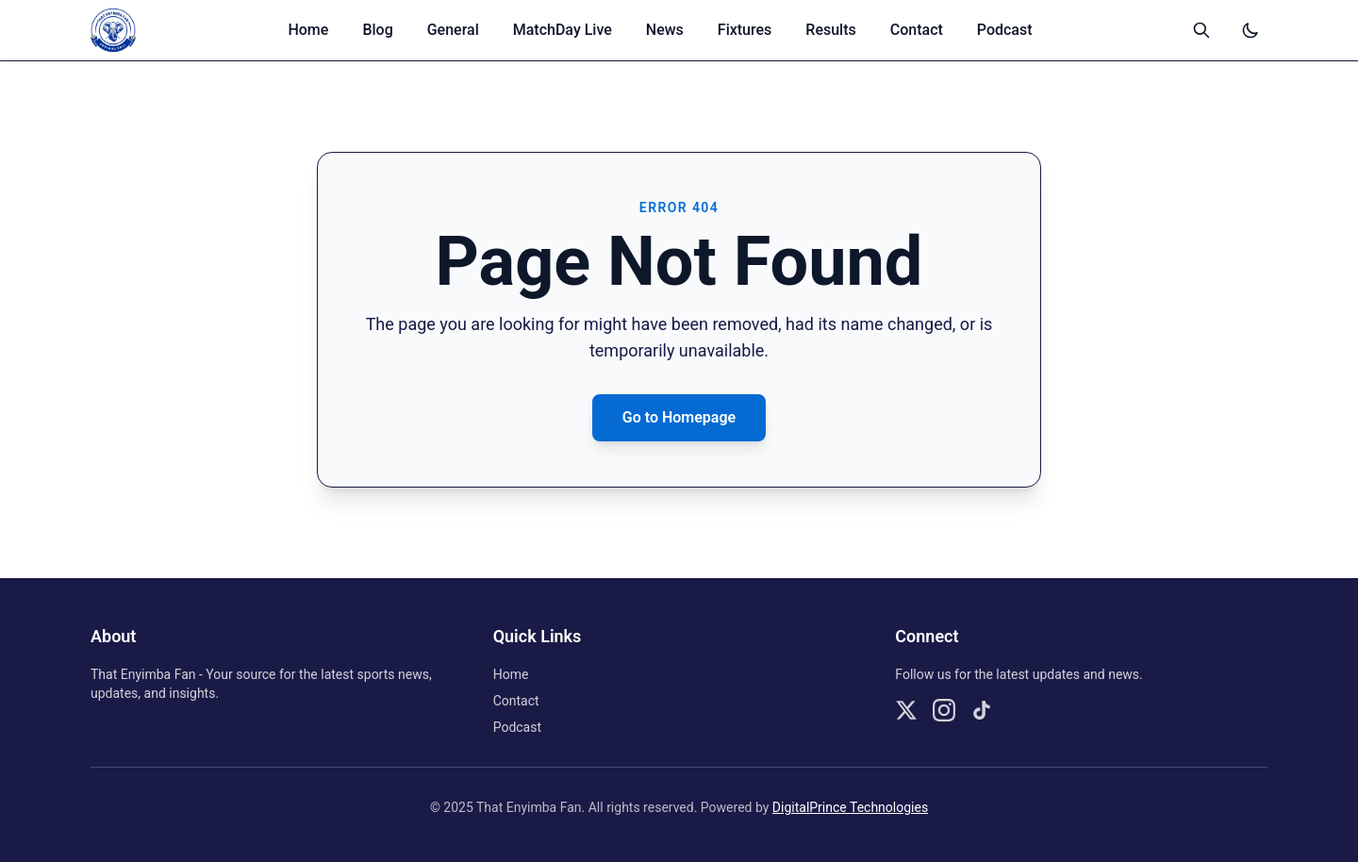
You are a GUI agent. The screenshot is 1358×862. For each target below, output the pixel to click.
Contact (916, 30)
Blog (377, 30)
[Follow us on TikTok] (981, 710)
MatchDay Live (562, 30)
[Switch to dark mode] (1250, 30)
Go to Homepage (679, 417)
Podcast (1005, 30)
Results (830, 30)
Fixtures (744, 30)
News (665, 30)
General (453, 30)
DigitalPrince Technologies (850, 807)
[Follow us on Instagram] (944, 710)
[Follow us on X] (906, 710)
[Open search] (1201, 30)
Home (308, 30)
